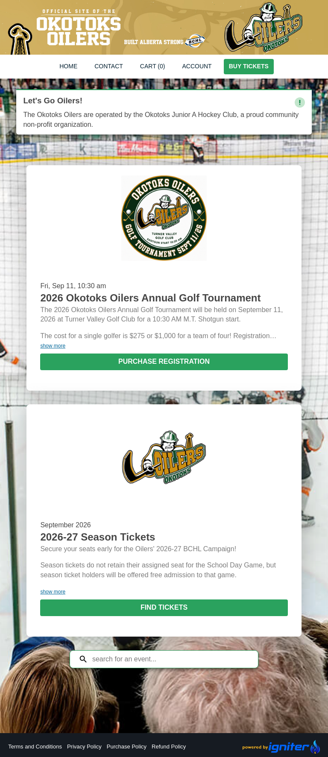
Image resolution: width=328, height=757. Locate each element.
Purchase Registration (164, 361)
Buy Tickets (249, 66)
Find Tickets (164, 607)
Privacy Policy (84, 746)
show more (52, 346)
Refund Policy (169, 746)
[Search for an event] (170, 659)
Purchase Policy (126, 746)
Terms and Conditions (35, 746)
